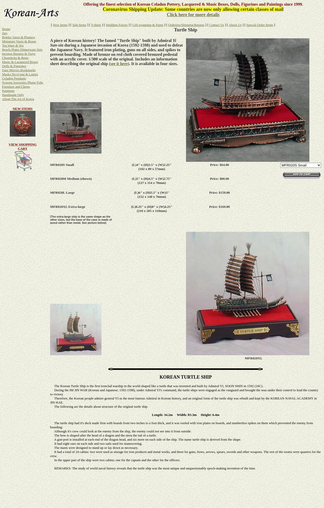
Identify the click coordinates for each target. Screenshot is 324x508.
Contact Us (216, 25)
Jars (4, 33)
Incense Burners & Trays (18, 54)
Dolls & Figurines (14, 66)
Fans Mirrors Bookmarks (19, 70)
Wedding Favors (117, 25)
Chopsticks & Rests (15, 58)
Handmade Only (13, 95)
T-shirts (96, 25)
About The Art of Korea (18, 99)
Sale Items (79, 25)
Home (6, 29)
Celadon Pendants (14, 78)
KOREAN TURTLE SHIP (186, 377)
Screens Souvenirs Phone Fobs (22, 82)
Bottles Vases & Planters (18, 37)
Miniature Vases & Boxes (19, 41)
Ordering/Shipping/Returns (186, 25)
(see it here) (119, 63)
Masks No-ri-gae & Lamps (20, 74)
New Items (60, 25)
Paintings (8, 91)
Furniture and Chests (16, 86)
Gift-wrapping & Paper (147, 25)
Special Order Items (259, 25)
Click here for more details (193, 14)
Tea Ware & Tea (13, 45)
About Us (235, 25)
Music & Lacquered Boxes (20, 62)
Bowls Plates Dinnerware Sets (22, 49)
